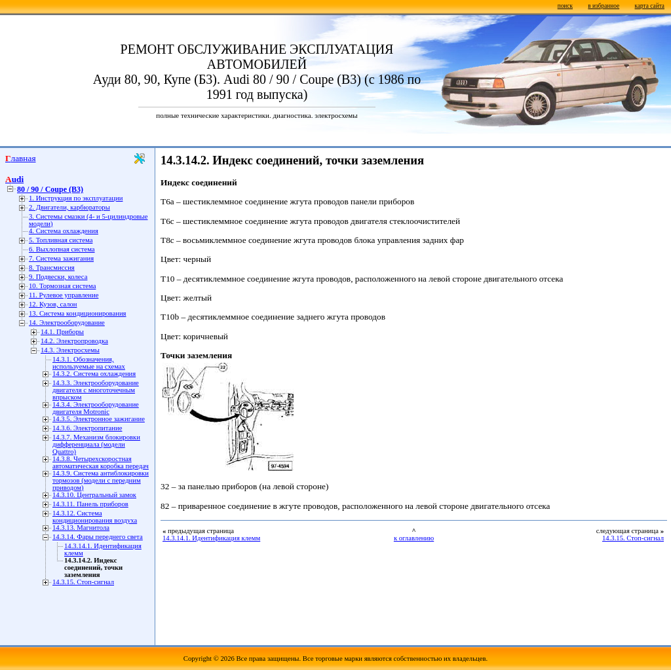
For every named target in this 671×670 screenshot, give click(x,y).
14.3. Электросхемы (70, 350)
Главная (20, 158)
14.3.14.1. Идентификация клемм (211, 538)
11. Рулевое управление (63, 295)
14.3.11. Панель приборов (90, 504)
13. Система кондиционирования (77, 313)
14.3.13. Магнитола (80, 527)
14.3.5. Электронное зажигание (98, 418)
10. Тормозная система (62, 285)
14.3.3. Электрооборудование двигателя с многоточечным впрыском (95, 390)
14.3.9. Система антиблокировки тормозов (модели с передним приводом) (100, 480)
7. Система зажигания (61, 258)
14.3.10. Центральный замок (94, 494)
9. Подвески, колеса (58, 276)
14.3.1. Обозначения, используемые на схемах (88, 363)
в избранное (603, 6)
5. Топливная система (60, 240)
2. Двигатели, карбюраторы (69, 207)
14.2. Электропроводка (74, 340)
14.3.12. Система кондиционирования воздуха (94, 517)
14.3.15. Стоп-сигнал (83, 582)
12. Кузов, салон (53, 304)
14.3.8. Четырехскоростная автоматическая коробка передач (100, 462)
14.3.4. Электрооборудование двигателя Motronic (95, 408)
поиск (565, 6)
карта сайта (649, 6)
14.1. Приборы (62, 331)
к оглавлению (414, 538)
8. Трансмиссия (52, 267)
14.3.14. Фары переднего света (97, 536)
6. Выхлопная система (62, 249)
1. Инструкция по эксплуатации (76, 198)
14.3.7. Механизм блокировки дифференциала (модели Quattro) (96, 444)
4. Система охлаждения (63, 230)
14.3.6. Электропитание (87, 428)
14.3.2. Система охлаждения (94, 373)
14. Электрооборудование (67, 322)
